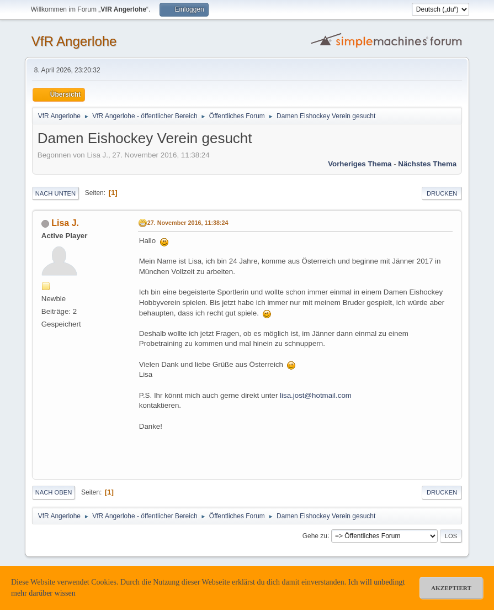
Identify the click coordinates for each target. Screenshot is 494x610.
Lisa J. (65, 223)
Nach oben (53, 492)
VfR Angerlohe (74, 41)
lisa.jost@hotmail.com (316, 395)
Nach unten (55, 193)
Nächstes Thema (427, 164)
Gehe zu (314, 535)
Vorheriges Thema (359, 164)
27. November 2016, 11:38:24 (188, 222)
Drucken (442, 193)
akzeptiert (451, 588)
